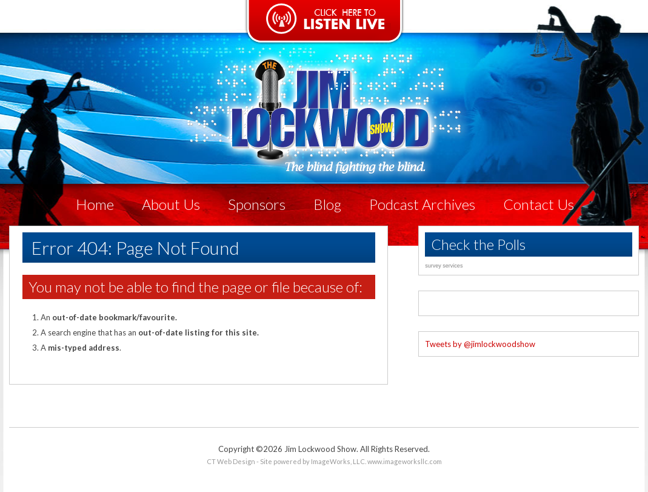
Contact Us (538, 204)
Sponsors (257, 204)
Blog (327, 204)
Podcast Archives (422, 204)
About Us (171, 204)
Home (95, 204)
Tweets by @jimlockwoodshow (480, 344)
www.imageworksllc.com (404, 461)
